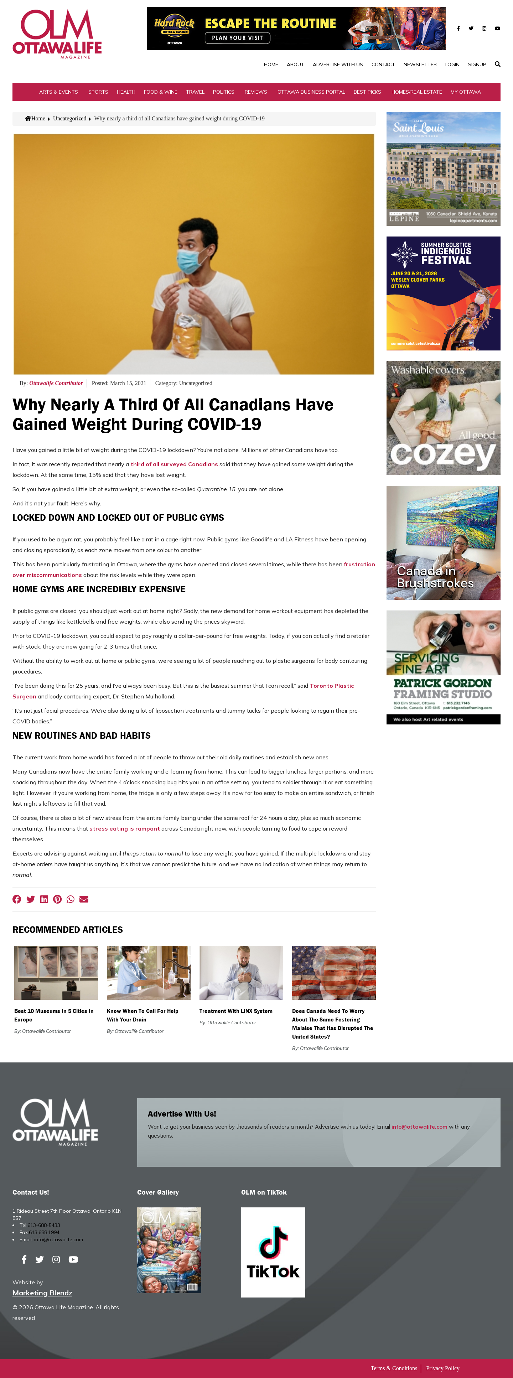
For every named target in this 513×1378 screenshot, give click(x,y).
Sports (98, 92)
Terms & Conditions (394, 1368)
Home (271, 64)
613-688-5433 (43, 1225)
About (295, 64)
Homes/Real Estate (417, 92)
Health (126, 92)
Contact (383, 64)
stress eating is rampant (124, 828)
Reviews (256, 92)
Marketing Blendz (42, 1292)
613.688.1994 (44, 1232)
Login (452, 64)
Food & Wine (160, 92)
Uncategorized (69, 118)
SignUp (477, 64)
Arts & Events (58, 92)
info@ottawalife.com (419, 1126)
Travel (195, 92)
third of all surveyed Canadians (174, 464)
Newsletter (420, 64)
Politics (223, 92)
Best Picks (367, 92)
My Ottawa (466, 92)
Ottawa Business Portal (311, 92)
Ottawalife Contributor (56, 383)
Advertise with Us (338, 64)
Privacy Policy (443, 1368)
